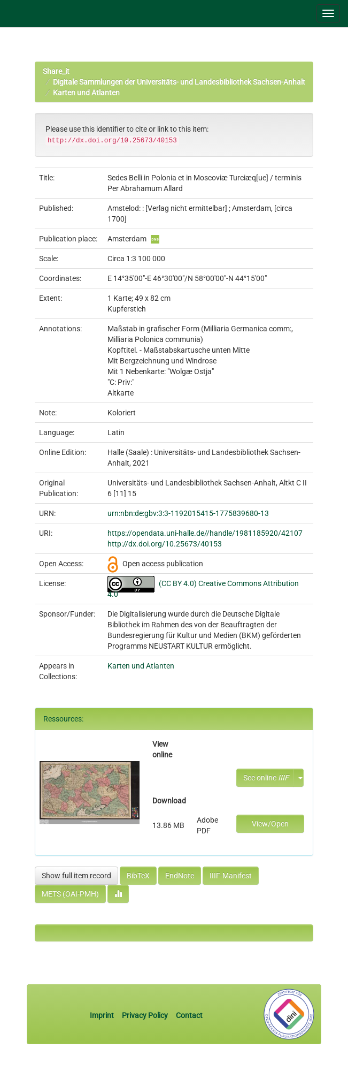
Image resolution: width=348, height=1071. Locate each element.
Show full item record (76, 875)
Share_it (56, 71)
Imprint (102, 1015)
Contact (189, 1015)
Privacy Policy (145, 1015)
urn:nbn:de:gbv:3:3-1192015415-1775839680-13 (188, 513)
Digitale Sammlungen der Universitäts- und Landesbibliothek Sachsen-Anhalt (179, 82)
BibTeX (138, 875)
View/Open (270, 823)
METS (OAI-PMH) (70, 894)
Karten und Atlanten (86, 92)
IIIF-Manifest (231, 875)
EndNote (179, 875)
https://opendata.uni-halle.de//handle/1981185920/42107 (205, 533)
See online (266, 777)
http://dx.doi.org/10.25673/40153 (164, 544)
